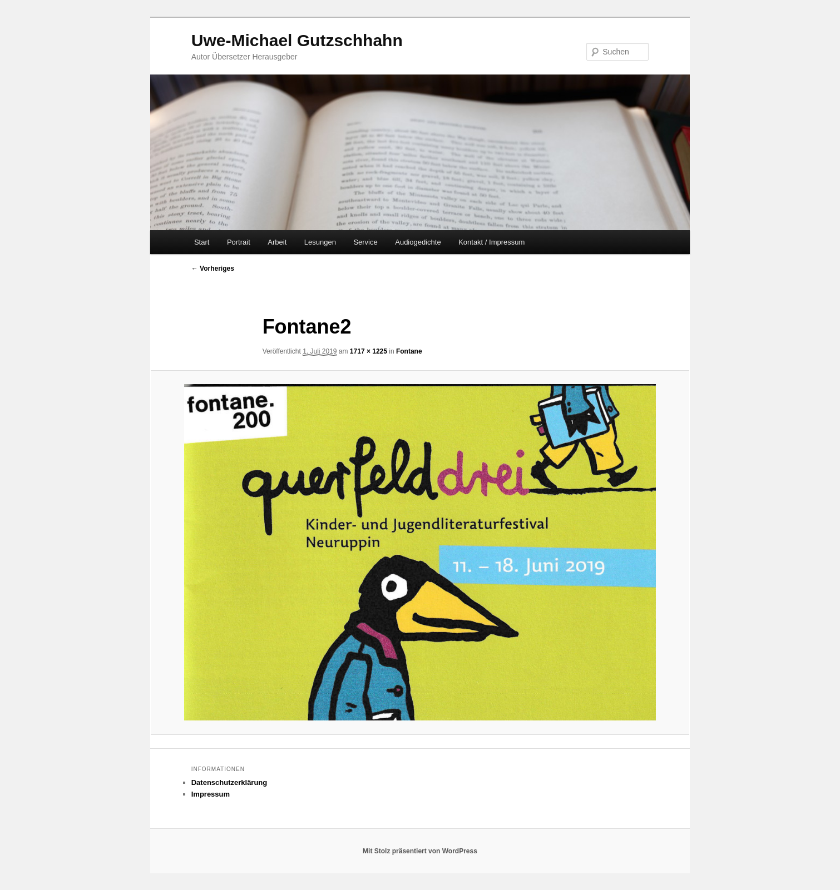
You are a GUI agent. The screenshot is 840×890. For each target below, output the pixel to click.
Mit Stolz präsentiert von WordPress (420, 851)
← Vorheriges (212, 268)
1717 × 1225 (368, 351)
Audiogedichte (418, 242)
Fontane (409, 351)
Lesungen (320, 242)
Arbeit (277, 242)
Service (365, 242)
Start (201, 242)
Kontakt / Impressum (491, 242)
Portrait (238, 242)
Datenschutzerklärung (229, 782)
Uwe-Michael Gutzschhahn (297, 40)
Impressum (210, 794)
